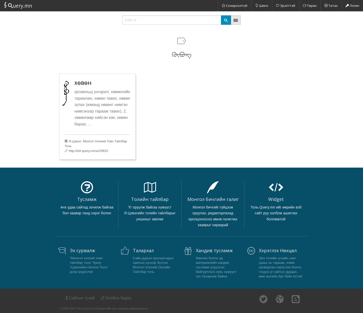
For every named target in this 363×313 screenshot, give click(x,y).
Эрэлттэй (285, 5)
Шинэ (261, 5)
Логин (352, 5)
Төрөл (310, 5)
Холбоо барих (116, 298)
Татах (331, 5)
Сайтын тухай (80, 298)
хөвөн (83, 83)
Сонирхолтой (234, 5)
